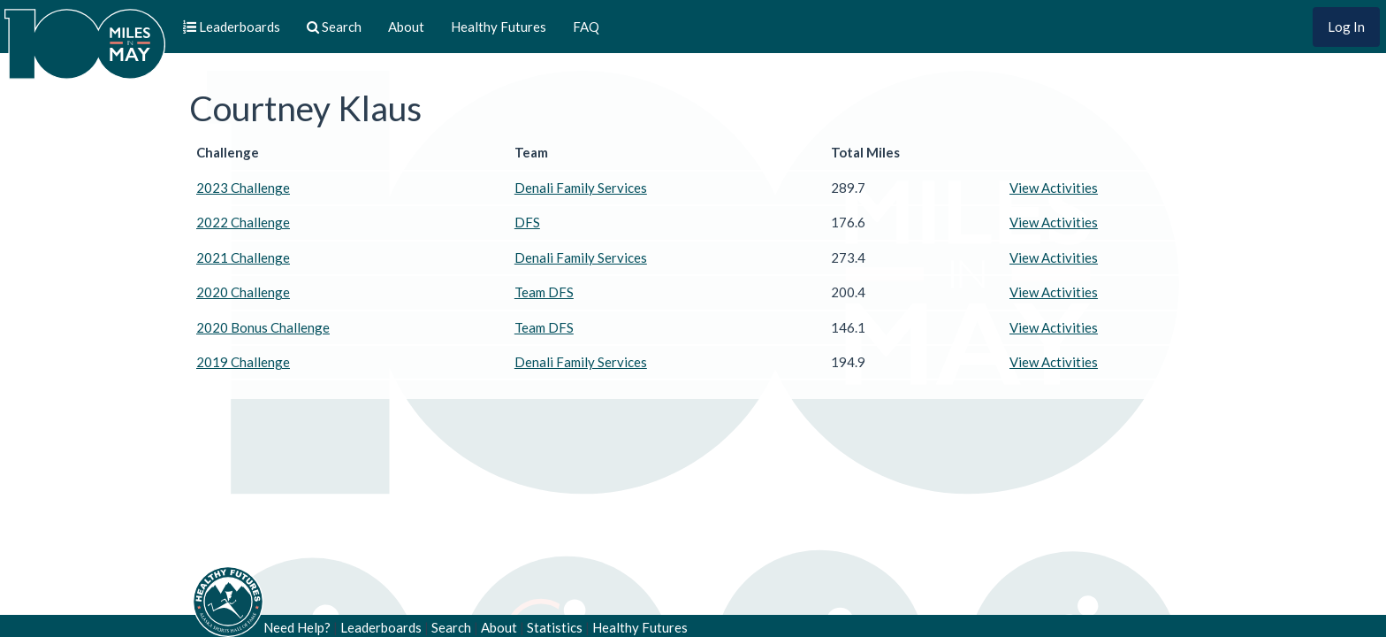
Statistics (555, 627)
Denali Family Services (580, 188)
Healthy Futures (498, 27)
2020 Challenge (243, 292)
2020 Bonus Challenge (263, 327)
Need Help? (297, 627)
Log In (1346, 27)
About (406, 27)
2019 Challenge (243, 362)
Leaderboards (381, 627)
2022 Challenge (243, 222)
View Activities (1053, 188)
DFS (527, 222)
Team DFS (544, 292)
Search (451, 627)
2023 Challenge (243, 188)
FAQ (586, 27)
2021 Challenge (243, 257)
